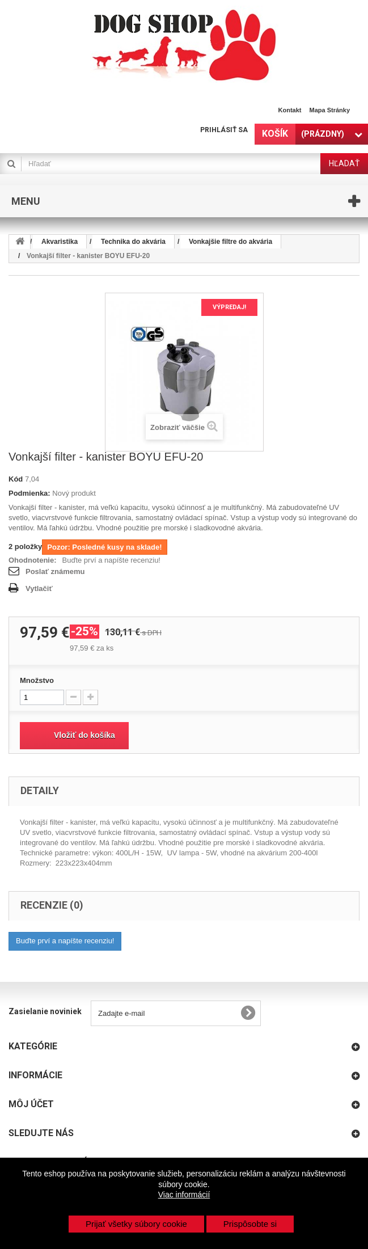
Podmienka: (29, 493)
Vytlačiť (39, 588)
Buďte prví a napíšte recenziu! (111, 560)
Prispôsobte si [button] (250, 1224)
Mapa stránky (329, 110)
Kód (16, 479)
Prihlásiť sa (224, 130)
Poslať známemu (55, 571)
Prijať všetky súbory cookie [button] (136, 1224)
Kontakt (290, 110)
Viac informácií (184, 1194)
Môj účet (31, 1104)
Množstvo (37, 680)
